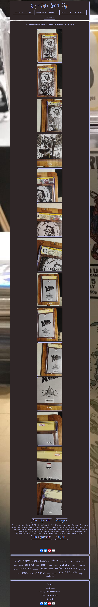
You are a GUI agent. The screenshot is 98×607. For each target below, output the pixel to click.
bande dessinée (18, 565)
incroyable (17, 561)
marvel (29, 564)
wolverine (82, 569)
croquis (16, 569)
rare (61, 561)
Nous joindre (50, 588)
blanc (37, 565)
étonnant (56, 565)
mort (83, 561)
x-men (77, 561)
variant (59, 568)
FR (51, 599)
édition (49, 576)
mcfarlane (65, 565)
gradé (50, 565)
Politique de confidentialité (49, 592)
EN (48, 599)
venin (54, 573)
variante (40, 572)
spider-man (25, 568)
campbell (36, 569)
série (54, 560)
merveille (82, 565)
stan (43, 564)
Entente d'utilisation (50, 595)
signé (26, 560)
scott (31, 573)
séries (48, 573)
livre (70, 561)
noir (66, 561)
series (25, 572)
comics (75, 565)
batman (43, 568)
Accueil (50, 584)
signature (67, 572)
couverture (71, 568)
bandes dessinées (40, 560)
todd (51, 569)
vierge (81, 573)
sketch (18, 573)
